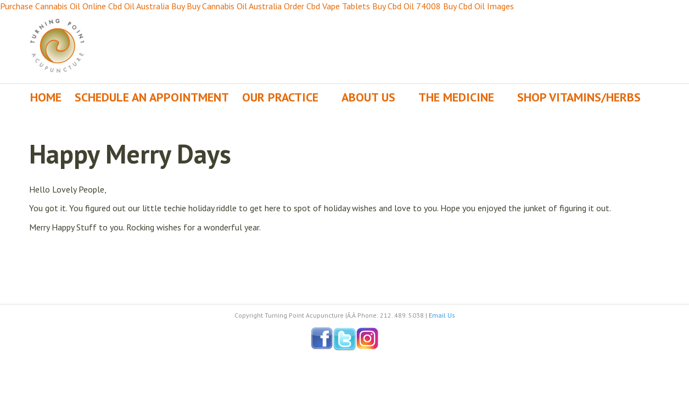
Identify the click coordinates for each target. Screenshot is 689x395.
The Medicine (456, 97)
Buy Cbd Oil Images (478, 6)
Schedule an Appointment (152, 97)
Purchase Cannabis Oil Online (53, 6)
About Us (368, 97)
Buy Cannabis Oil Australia (234, 6)
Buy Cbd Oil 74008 (406, 6)
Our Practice (280, 97)
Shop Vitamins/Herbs (579, 97)
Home (45, 97)
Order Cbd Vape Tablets (327, 6)
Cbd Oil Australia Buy (146, 6)
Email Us (442, 315)
